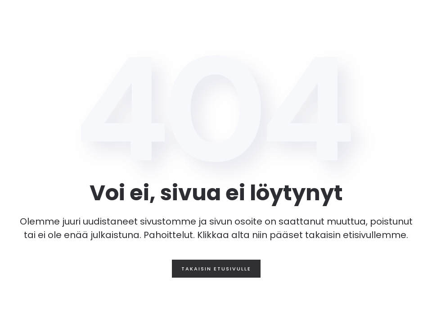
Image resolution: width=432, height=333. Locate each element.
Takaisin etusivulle (216, 268)
